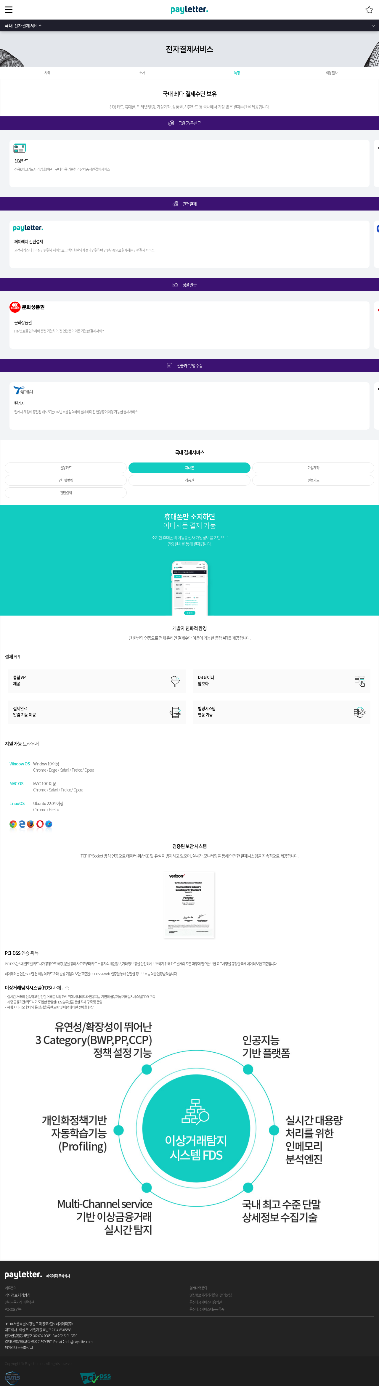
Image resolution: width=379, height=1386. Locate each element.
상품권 (189, 480)
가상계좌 (313, 467)
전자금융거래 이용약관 (19, 1302)
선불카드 (313, 480)
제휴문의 (10, 1288)
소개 (142, 73)
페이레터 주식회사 (58, 1276)
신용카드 (66, 467)
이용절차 (332, 73)
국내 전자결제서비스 (23, 25)
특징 (237, 73)
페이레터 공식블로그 (19, 1347)
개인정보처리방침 (17, 1295)
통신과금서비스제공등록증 (207, 1309)
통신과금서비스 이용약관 (206, 1302)
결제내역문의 (198, 1288)
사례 (47, 73)
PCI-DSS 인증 (13, 1309)
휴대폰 (189, 467)
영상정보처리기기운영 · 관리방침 (210, 1295)
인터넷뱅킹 (66, 480)
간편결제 (66, 492)
